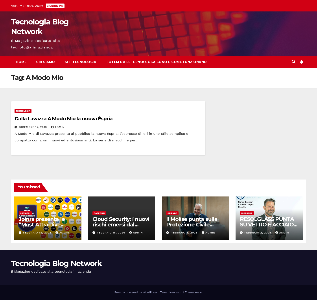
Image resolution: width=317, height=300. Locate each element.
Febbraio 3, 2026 (185, 232)
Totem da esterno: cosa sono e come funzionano (156, 62)
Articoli (25, 213)
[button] (293, 62)
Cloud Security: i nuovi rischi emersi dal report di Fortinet (120, 224)
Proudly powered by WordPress (136, 292)
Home (21, 62)
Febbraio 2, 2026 (258, 232)
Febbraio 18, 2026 (37, 232)
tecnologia (23, 111)
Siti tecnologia (80, 62)
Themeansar (193, 292)
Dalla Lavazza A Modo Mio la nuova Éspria (63, 119)
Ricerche (246, 213)
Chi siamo (45, 62)
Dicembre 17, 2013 (33, 127)
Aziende (172, 213)
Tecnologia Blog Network (56, 263)
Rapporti (99, 213)
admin (58, 127)
